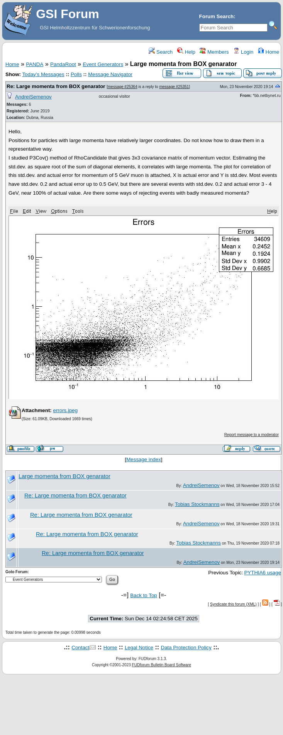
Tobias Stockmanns (197, 504)
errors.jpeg (65, 410)
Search (161, 52)
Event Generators (103, 64)
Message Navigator (110, 74)
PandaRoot (63, 64)
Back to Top (143, 595)
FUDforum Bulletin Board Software (161, 665)
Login (243, 52)
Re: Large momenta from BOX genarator (56, 86)
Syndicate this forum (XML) (233, 604)
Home (268, 52)
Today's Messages (43, 74)
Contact (80, 647)
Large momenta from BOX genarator (64, 476)
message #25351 (174, 87)
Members (214, 52)
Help (186, 52)
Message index (143, 459)
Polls (76, 74)
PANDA (34, 64)
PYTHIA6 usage (262, 572)
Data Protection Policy (186, 647)
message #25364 (122, 87)
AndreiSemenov (33, 97)
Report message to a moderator (251, 435)
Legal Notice (139, 647)
